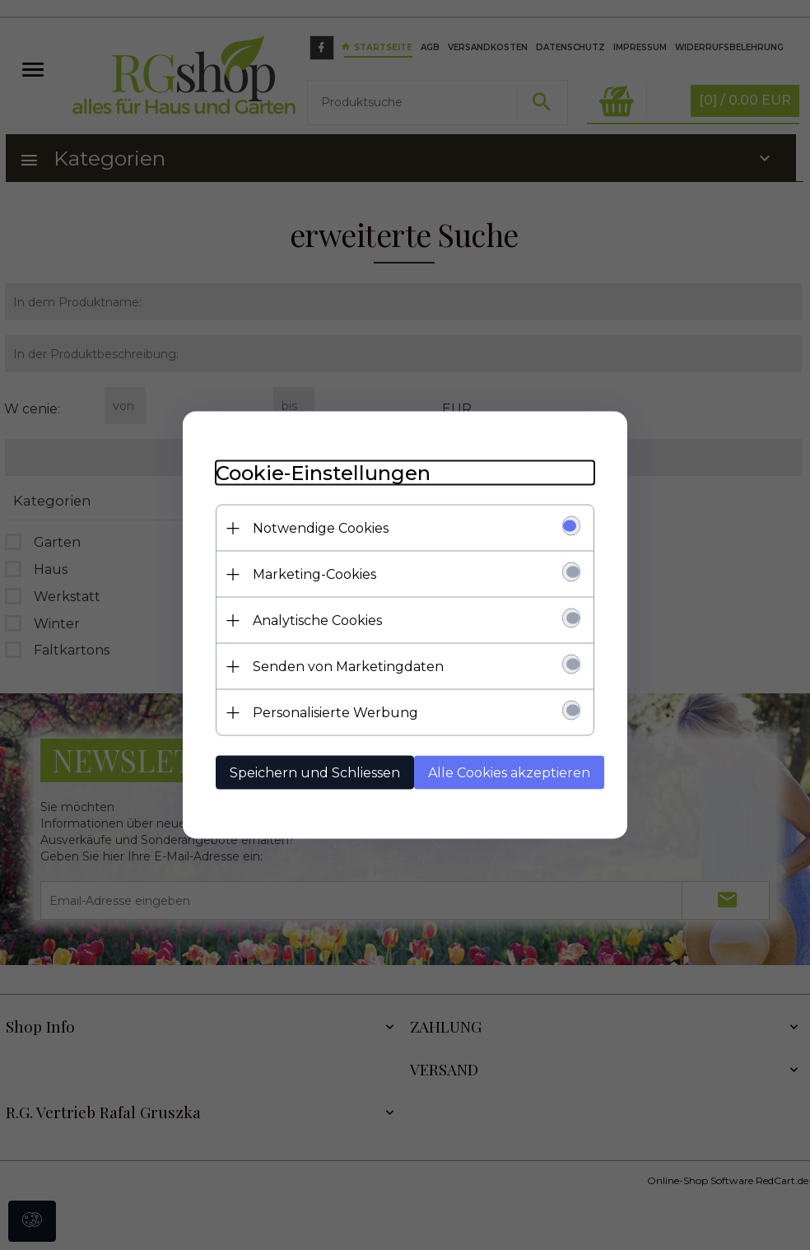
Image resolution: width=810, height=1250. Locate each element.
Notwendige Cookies (321, 528)
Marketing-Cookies (314, 574)
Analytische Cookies (317, 620)
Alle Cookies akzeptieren (509, 773)
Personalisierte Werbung (335, 713)
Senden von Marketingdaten (348, 666)
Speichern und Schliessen (315, 773)
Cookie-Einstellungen (323, 473)
